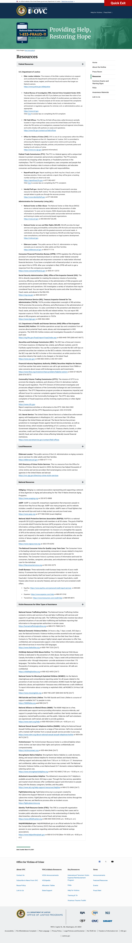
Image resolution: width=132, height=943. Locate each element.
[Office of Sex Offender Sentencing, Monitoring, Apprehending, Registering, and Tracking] (107, 922)
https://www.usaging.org (28, 498)
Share (115, 14)
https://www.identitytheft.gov (34, 197)
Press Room (97, 72)
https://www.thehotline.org (29, 648)
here (29, 114)
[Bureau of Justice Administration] (82, 914)
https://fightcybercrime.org (29, 803)
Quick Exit (118, 3)
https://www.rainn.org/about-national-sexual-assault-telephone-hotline (46, 735)
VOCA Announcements (50, 875)
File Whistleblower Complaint (26, 931)
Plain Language (44, 931)
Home (94, 62)
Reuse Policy (21, 885)
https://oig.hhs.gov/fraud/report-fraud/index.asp (38, 338)
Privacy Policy (57, 931)
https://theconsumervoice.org (30, 565)
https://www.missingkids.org (30, 693)
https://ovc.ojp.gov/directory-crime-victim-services (38, 475)
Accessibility (9, 931)
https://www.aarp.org (27, 514)
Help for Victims (96, 12)
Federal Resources (26, 64)
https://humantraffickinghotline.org (32, 626)
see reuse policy (29, 50)
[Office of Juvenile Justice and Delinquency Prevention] (82, 922)
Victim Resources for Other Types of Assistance (38, 604)
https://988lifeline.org (27, 703)
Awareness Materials (100, 92)
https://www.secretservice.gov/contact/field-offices (39, 440)
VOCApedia (46, 880)
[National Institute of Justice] (108, 914)
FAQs (94, 88)
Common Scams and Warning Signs (100, 82)
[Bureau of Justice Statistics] (95, 915)
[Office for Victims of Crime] (95, 922)
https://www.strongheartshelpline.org (33, 772)
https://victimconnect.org (29, 750)
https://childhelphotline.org (29, 672)
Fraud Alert (107, 12)
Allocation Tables (48, 885)
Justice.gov (66, 936)
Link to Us (96, 97)
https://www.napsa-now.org (29, 544)
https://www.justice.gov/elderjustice (37, 87)
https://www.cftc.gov (27, 404)
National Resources (26, 482)
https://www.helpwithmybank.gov (32, 835)
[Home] (38, 10)
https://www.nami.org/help (29, 722)
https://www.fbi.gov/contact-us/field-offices (40, 130)
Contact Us (20, 875)
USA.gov (123, 931)
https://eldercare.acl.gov (33, 250)
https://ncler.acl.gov (31, 238)
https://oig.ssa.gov (26, 295)
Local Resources (25, 446)
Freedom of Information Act (108, 931)
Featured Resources (100, 880)
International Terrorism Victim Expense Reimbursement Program (78, 877)
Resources (96, 76)
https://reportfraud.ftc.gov (33, 180)
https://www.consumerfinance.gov (32, 271)
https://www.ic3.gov (31, 111)
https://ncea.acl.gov (31, 219)
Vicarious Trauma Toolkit (77, 900)
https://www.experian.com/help (42, 594)
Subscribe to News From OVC (27, 880)
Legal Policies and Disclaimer (74, 931)
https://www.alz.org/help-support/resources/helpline (39, 787)
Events (95, 885)
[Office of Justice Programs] (21, 11)
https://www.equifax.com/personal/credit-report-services (50, 588)
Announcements (99, 875)
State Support (47, 890)
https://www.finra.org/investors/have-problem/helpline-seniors (43, 372)
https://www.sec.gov (27, 359)
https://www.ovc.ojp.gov (33, 150)
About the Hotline (99, 67)
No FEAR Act (91, 931)
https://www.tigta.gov (27, 319)
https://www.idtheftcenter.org (30, 819)
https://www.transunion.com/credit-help (47, 598)
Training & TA (72, 895)
